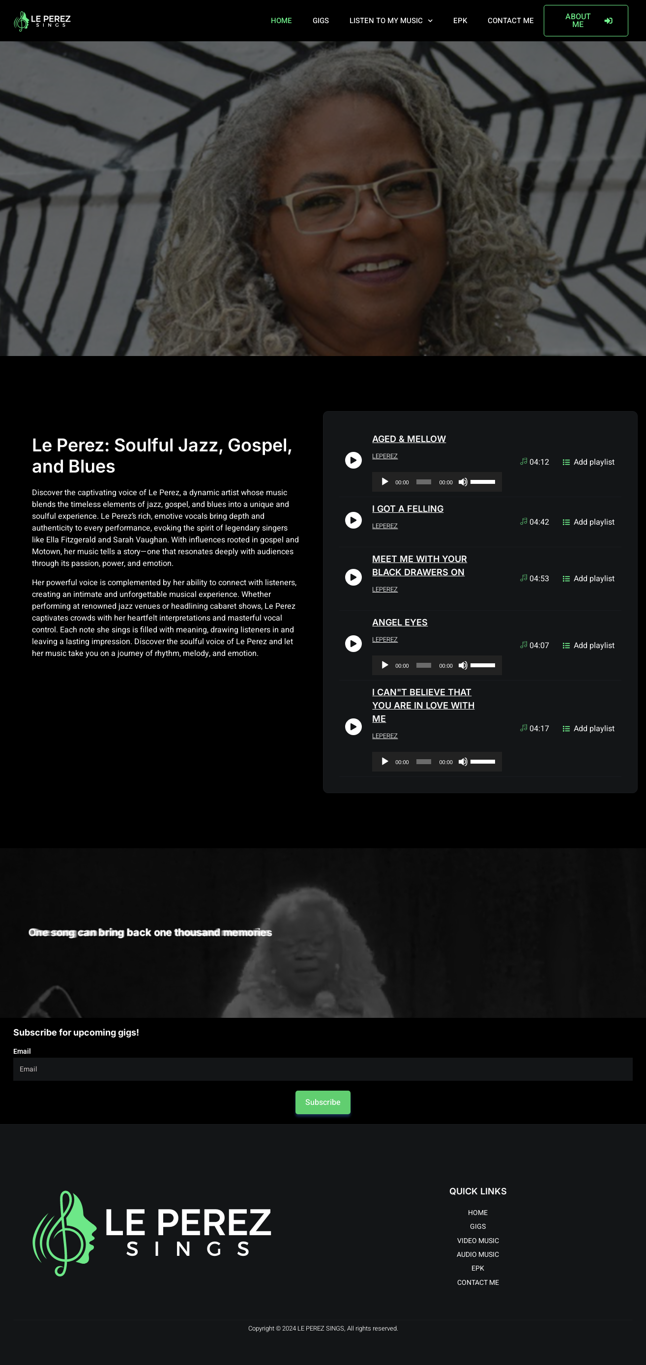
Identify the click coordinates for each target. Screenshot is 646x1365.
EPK (460, 20)
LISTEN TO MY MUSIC (391, 21)
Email (22, 1051)
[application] (436, 482)
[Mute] (463, 482)
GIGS (321, 20)
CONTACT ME (511, 20)
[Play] (385, 482)
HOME (281, 20)
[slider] (424, 481)
